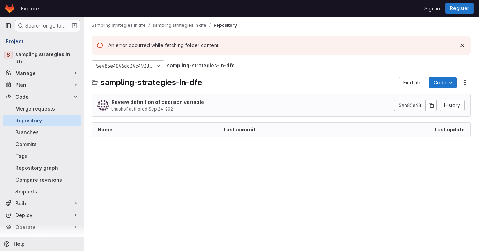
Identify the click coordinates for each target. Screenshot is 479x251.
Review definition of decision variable (158, 102)
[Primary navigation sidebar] (8, 25)
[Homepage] (9, 8)
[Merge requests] (42, 108)
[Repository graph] (42, 167)
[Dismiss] (462, 45)
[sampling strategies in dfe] (42, 58)
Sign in (432, 9)
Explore (30, 9)
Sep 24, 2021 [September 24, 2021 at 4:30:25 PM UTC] (162, 109)
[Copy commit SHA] (431, 105)
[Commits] (42, 144)
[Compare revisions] (42, 179)
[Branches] (42, 132)
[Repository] (42, 120)
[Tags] (42, 155)
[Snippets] (42, 191)
